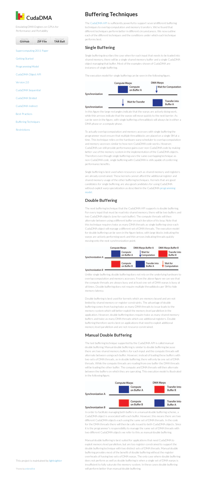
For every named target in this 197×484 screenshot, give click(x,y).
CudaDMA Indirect (27, 106)
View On (24, 40)
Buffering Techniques (28, 121)
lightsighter (55, 460)
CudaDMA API (98, 23)
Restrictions (23, 129)
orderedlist (30, 468)
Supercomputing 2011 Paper (32, 50)
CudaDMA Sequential (28, 90)
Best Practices (24, 113)
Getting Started (24, 58)
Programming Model (27, 66)
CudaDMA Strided (26, 98)
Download (41, 40)
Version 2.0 (22, 82)
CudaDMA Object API (28, 74)
